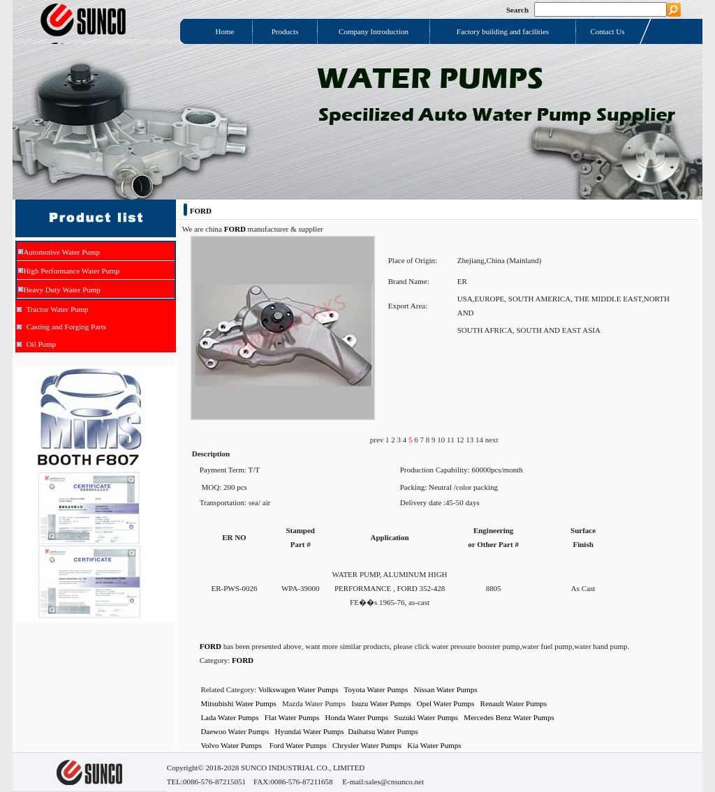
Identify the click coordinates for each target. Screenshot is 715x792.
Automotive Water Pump (61, 252)
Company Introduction (373, 31)
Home (225, 31)
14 (480, 439)
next (492, 439)
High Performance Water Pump (71, 271)
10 (442, 439)
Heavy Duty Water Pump (61, 289)
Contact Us (607, 31)
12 (461, 439)
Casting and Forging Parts (66, 326)
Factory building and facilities (503, 31)
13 (471, 439)
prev (377, 439)
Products (285, 31)
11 (451, 439)
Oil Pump (41, 344)
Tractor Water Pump (58, 309)
